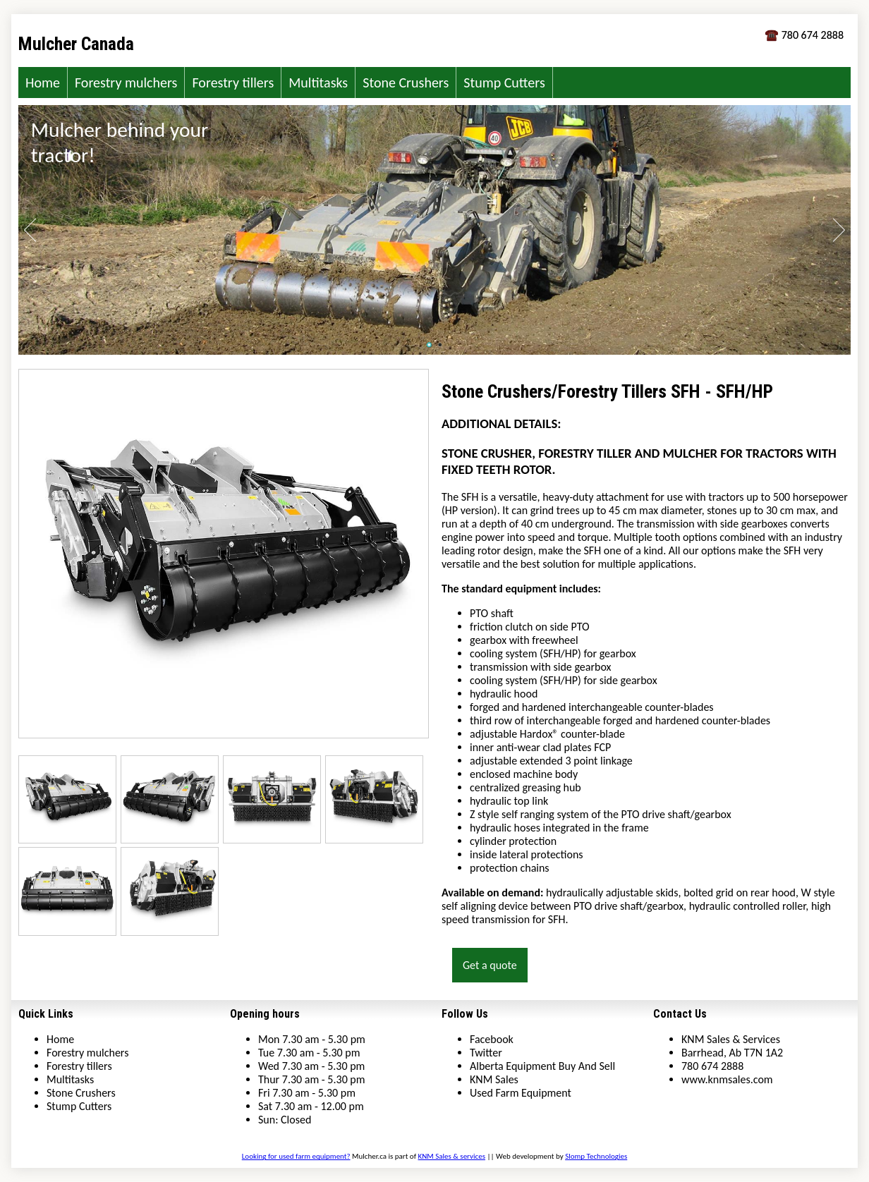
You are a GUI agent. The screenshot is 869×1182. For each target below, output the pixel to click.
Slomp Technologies (596, 1156)
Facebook (492, 1039)
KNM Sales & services (451, 1156)
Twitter (486, 1052)
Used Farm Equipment (520, 1092)
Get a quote (490, 965)
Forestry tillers (233, 82)
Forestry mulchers (126, 82)
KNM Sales (494, 1079)
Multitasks (318, 82)
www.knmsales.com (727, 1079)
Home (42, 82)
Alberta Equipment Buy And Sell (542, 1066)
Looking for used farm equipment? (296, 1156)
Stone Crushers (406, 82)
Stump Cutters (504, 82)
